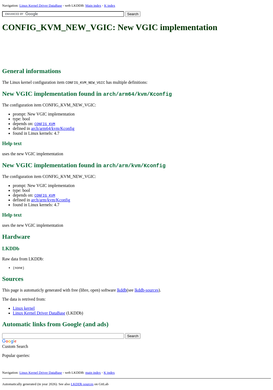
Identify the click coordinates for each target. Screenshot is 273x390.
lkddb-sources (147, 290)
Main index (93, 5)
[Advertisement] (99, 50)
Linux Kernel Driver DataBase (40, 5)
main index (93, 373)
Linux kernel (24, 308)
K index (109, 5)
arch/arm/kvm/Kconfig (50, 200)
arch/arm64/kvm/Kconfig (52, 128)
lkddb (122, 290)
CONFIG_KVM (44, 123)
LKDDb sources (82, 384)
